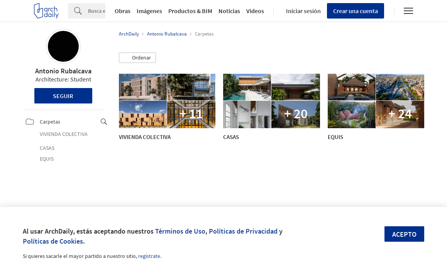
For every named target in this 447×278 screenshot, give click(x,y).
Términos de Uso (180, 231)
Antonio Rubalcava (63, 70)
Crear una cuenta (355, 11)
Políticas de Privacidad (243, 231)
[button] (137, 58)
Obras (122, 11)
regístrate (149, 256)
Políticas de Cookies (53, 241)
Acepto (404, 234)
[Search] (96, 11)
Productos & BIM (190, 11)
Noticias (229, 11)
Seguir (63, 96)
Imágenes (149, 11)
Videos (255, 11)
